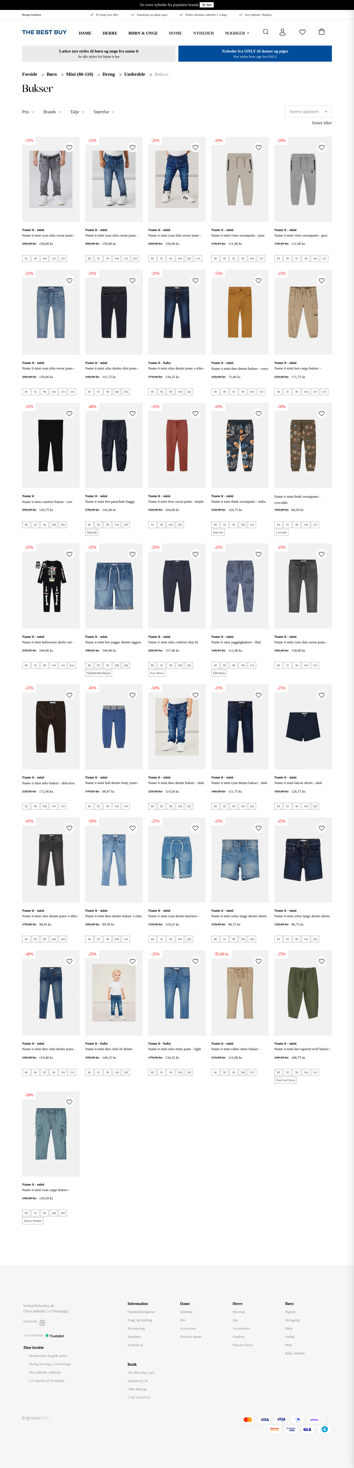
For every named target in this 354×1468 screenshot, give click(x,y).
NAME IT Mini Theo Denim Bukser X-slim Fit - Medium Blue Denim (113, 919)
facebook (30, 1321)
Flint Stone (219, 673)
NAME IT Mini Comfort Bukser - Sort (47, 502)
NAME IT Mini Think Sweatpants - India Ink (238, 504)
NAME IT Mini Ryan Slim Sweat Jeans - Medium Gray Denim (300, 645)
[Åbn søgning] (266, 32)
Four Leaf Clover (285, 1080)
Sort (72, 665)
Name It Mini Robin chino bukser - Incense (235, 1052)
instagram (42, 1323)
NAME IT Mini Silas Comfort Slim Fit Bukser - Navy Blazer (173, 645)
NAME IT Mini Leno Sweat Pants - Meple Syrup (176, 504)
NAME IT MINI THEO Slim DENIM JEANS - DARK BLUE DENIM (49, 1052)
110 (54, 258)
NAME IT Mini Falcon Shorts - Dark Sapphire (298, 786)
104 (45, 258)
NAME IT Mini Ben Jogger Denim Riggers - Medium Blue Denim (113, 645)
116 (63, 258)
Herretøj (238, 1312)
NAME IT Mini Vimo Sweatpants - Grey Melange (301, 238)
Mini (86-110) (79, 74)
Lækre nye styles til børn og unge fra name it (99, 51)
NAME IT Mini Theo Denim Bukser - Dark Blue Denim (176, 786)
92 (26, 258)
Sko (183, 1320)
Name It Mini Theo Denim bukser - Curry (239, 368)
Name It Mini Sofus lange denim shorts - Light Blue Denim (239, 919)
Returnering (136, 1328)
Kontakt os (135, 1345)
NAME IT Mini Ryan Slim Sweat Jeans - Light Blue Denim (48, 371)
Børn (52, 74)
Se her (207, 5)
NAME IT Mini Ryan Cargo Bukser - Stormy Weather (46, 1193)
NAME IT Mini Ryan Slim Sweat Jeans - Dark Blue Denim (174, 238)
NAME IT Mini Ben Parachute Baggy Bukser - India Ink (110, 504)
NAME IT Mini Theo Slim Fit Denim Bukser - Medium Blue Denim (108, 1052)
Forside (29, 74)
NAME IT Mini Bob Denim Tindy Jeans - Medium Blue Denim (112, 786)
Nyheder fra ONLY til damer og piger (255, 51)
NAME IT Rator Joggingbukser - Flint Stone (236, 645)
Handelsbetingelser (141, 1312)
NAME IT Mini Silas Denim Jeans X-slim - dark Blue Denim (176, 371)
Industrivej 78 (137, 1381)
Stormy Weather (33, 1220)
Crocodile (281, 532)
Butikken (134, 1337)
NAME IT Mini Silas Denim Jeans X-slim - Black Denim (50, 919)
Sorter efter (322, 122)
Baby (289, 1328)
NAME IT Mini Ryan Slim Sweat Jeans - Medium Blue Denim (111, 238)
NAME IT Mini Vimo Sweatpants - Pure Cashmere (238, 238)
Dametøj (186, 1312)
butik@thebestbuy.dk (39, 1306)
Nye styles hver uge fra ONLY (255, 56)
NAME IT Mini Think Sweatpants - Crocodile (297, 499)
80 (215, 258)
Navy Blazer (157, 673)
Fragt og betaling (139, 1320)
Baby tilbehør (295, 1353)
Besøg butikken (31, 14)
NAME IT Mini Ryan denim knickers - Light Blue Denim (174, 919)
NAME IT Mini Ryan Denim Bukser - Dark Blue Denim (239, 786)
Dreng (109, 74)
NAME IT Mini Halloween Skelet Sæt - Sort (48, 645)
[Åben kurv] (321, 30)
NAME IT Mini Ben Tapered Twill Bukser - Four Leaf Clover (302, 1052)
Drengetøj (292, 1320)
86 (89, 258)
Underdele (134, 74)
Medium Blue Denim (98, 673)
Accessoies (188, 1328)
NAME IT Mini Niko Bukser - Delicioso (48, 783)
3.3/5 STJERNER (33, 1335)
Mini (288, 1345)
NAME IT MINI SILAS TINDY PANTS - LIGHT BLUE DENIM (174, 1052)
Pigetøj (290, 1312)
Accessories (241, 1328)
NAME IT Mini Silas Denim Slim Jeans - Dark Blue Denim (112, 371)
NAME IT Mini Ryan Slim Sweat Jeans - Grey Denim (48, 238)
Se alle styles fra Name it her (98, 56)
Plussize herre (243, 1345)
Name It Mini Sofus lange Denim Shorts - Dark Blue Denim (302, 919)
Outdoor (238, 1337)
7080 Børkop (136, 1389)
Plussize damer (191, 1337)
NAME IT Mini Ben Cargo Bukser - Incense (297, 371)
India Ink (92, 532)
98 (35, 258)
